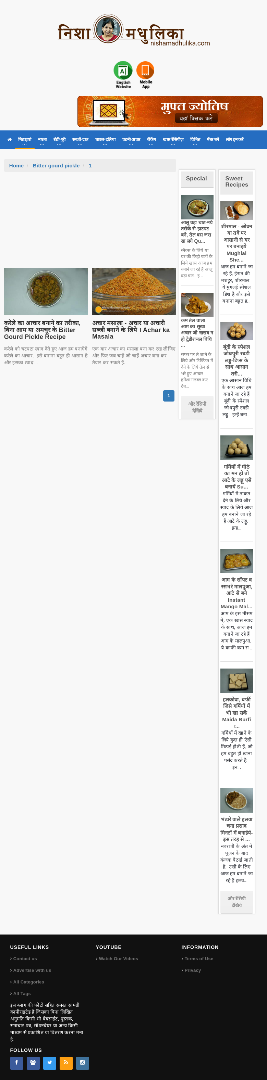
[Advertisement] (90, 223)
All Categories (28, 981)
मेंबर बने (213, 139)
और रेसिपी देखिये (197, 407)
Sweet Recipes (237, 181)
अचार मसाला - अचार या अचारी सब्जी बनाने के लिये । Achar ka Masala (131, 330)
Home (16, 165)
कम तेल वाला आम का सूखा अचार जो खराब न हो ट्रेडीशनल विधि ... (197, 333)
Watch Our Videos (118, 958)
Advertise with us (32, 970)
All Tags (22, 993)
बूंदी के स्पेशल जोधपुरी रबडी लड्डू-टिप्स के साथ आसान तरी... (236, 360)
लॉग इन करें (234, 139)
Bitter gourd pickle (56, 165)
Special (196, 178)
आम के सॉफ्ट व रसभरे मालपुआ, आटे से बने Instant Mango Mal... (237, 593)
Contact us (25, 958)
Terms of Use (199, 958)
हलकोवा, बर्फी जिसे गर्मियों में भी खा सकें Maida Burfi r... (236, 713)
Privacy (193, 970)
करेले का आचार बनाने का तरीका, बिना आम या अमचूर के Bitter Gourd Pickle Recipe (42, 330)
